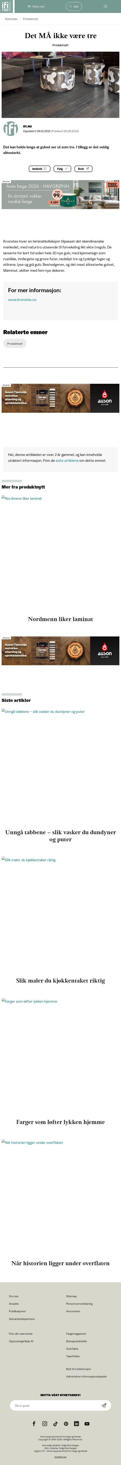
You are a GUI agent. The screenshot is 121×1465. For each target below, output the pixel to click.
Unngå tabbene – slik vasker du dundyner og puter (60, 835)
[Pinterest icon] (66, 1423)
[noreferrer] (76, 1423)
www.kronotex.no (22, 299)
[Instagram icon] (45, 1423)
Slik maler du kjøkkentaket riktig (60, 980)
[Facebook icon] (34, 1423)
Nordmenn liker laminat (60, 619)
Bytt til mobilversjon (78, 1369)
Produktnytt (30, 18)
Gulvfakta (72, 1348)
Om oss (13, 1296)
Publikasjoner (17, 1311)
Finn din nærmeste (21, 1333)
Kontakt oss (61, 1456)
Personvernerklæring (79, 1303)
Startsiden (11, 18)
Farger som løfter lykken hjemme (60, 1122)
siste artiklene (67, 460)
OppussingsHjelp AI (21, 1341)
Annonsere (73, 1311)
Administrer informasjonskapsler (86, 1376)
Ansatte (14, 1303)
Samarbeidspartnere (22, 1319)
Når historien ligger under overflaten (60, 1263)
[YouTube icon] (87, 1423)
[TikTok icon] (55, 1423)
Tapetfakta (73, 1356)
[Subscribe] (104, 1406)
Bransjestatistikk (76, 1341)
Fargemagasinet (76, 1333)
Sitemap (71, 1296)
